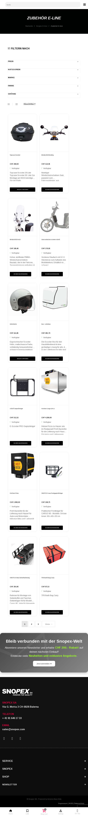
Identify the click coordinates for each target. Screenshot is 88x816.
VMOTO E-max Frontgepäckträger (52, 493)
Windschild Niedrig (47, 155)
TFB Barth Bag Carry (47, 577)
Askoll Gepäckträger (16, 408)
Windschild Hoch (15, 239)
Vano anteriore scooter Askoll (50, 239)
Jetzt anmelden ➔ (44, 664)
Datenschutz (79, 803)
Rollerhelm (13, 324)
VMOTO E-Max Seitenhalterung (20, 577)
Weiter (48, 624)
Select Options (22, 189)
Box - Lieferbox (45, 324)
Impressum (63, 803)
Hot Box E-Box (14, 493)
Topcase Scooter (15, 155)
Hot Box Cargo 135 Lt (48, 408)
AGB (71, 803)
